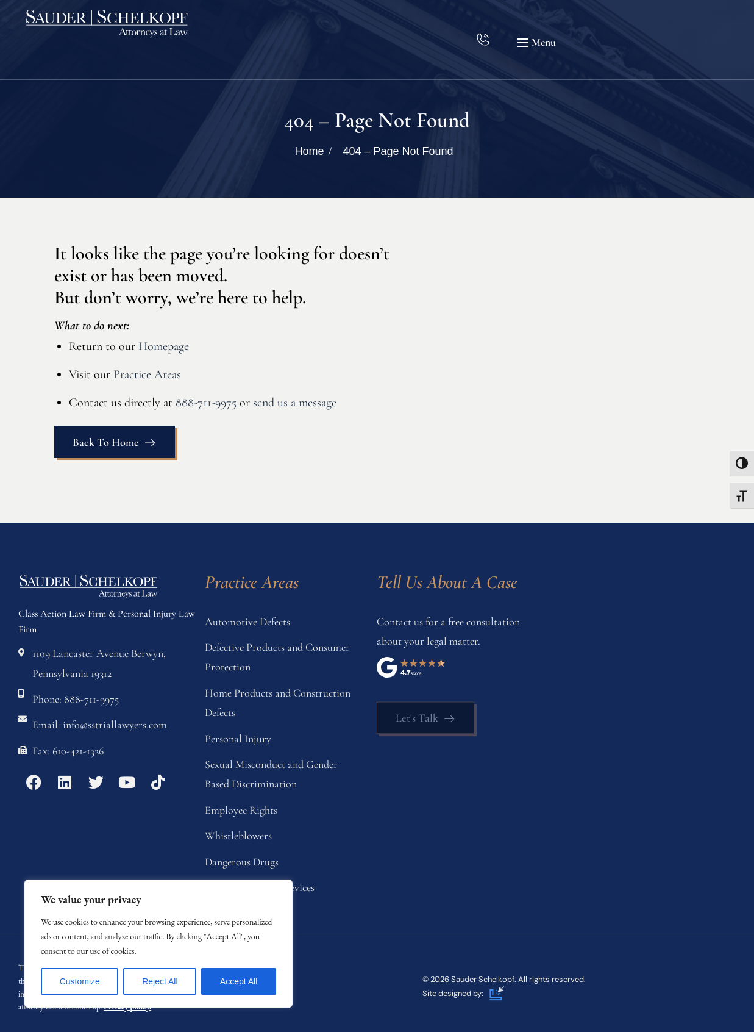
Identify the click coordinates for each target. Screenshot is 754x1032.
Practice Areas (147, 374)
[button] (538, 42)
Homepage (163, 346)
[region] (158, 944)
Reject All (159, 981)
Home (309, 151)
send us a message (294, 402)
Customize (80, 981)
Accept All (238, 981)
